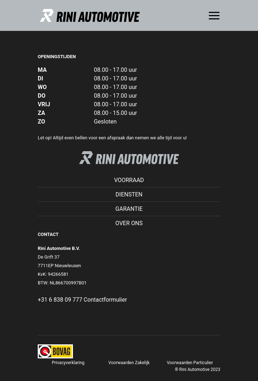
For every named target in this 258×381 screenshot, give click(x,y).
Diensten (129, 194)
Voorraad (129, 180)
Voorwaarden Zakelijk (129, 362)
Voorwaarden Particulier (190, 362)
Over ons (129, 223)
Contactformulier (105, 299)
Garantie (129, 208)
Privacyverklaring (68, 362)
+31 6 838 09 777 (60, 299)
